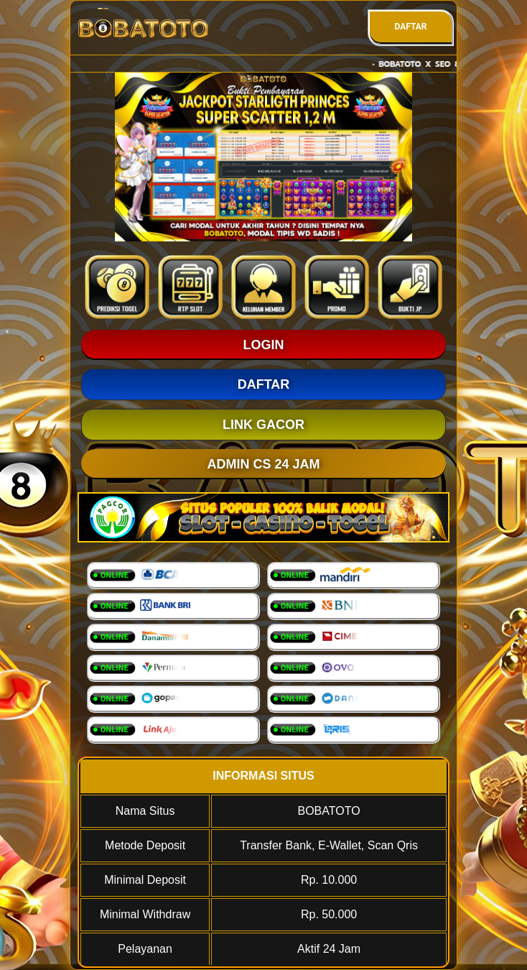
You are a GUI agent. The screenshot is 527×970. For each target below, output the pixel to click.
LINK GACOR (263, 424)
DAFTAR (410, 27)
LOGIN (263, 345)
